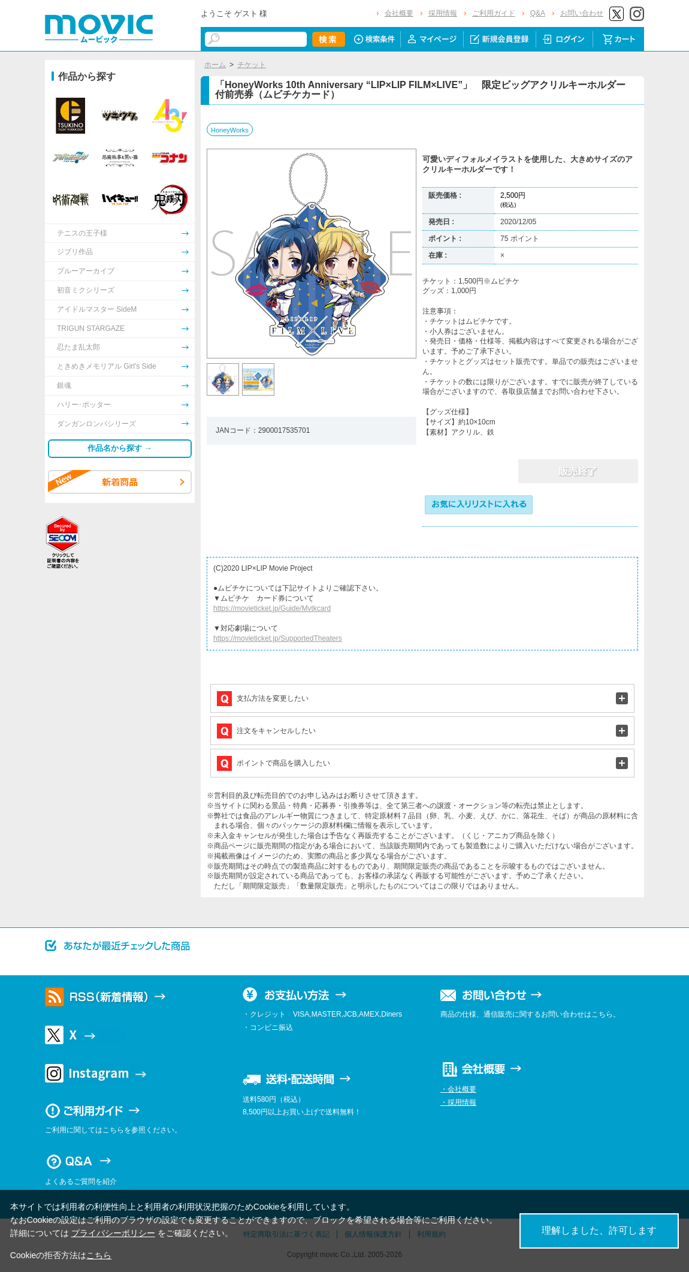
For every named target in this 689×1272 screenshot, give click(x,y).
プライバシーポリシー (113, 1233)
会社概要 (399, 13)
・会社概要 (458, 1089)
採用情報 (442, 13)
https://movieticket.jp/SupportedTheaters (277, 638)
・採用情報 (458, 1102)
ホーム (215, 65)
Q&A (537, 13)
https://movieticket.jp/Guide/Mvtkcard (272, 608)
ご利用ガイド (493, 13)
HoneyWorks (230, 130)
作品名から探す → (119, 448)
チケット (251, 65)
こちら (98, 1255)
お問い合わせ (581, 13)
